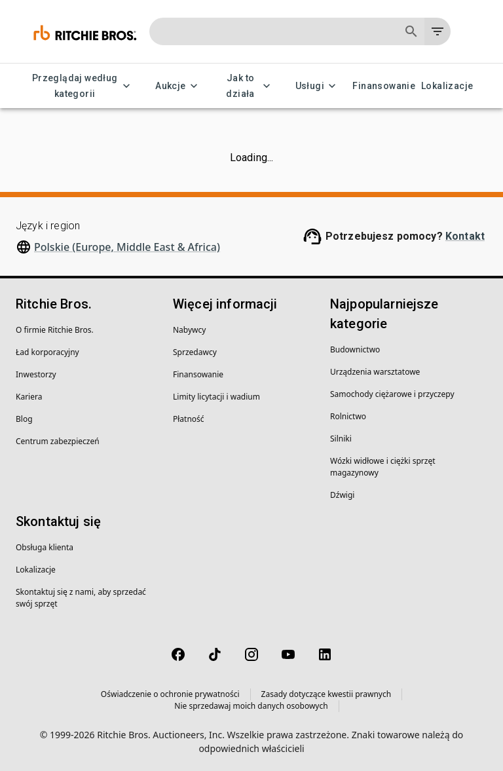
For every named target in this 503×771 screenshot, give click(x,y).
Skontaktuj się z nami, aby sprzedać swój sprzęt (81, 597)
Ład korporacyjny (47, 352)
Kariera (29, 396)
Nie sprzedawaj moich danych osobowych (250, 705)
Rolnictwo (348, 416)
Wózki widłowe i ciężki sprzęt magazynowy (382, 466)
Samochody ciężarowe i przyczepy (392, 394)
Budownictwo (355, 349)
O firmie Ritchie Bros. (55, 329)
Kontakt (465, 236)
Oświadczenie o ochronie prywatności (170, 694)
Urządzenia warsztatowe (375, 371)
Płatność (188, 418)
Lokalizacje (447, 86)
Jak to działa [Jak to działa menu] (248, 86)
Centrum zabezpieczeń (58, 441)
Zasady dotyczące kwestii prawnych (326, 694)
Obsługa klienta (44, 547)
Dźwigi (342, 494)
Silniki (341, 438)
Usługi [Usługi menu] (317, 86)
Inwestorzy (36, 374)
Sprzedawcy (195, 352)
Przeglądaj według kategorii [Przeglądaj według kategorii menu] (83, 86)
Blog (24, 418)
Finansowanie (384, 86)
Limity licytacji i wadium (216, 396)
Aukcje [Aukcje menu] (178, 86)
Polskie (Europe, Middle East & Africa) (127, 247)
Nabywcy (189, 329)
